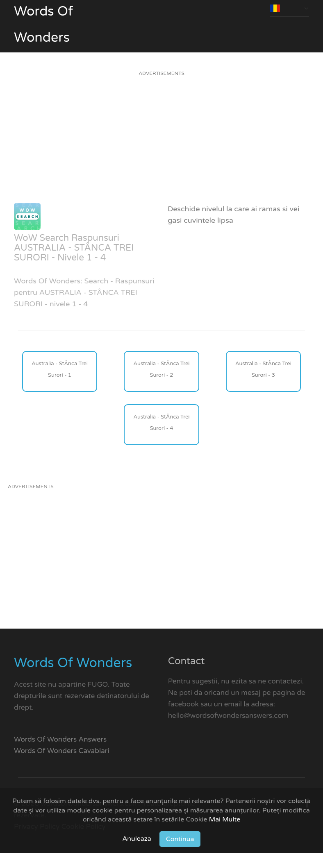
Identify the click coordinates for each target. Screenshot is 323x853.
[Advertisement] (161, 145)
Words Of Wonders (73, 663)
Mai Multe (225, 819)
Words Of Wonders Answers (60, 739)
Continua (180, 839)
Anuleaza (137, 839)
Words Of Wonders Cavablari (61, 751)
